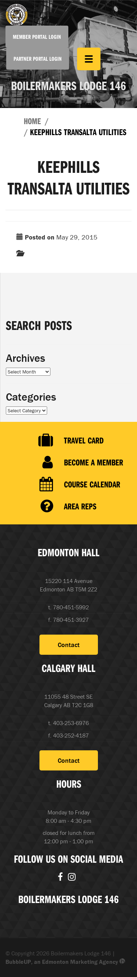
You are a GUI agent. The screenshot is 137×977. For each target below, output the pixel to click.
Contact (69, 644)
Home (32, 120)
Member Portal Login (37, 36)
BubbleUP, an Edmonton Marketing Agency (65, 961)
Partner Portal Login (38, 58)
